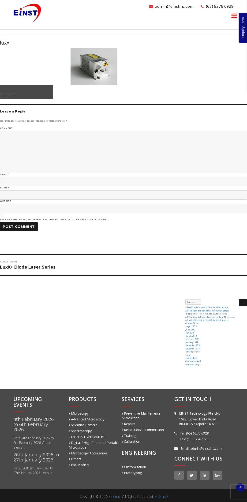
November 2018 (192, 347)
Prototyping (132, 471)
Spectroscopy (80, 429)
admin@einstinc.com (171, 6)
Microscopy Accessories (88, 451)
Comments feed (192, 359)
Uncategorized (192, 350)
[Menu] (234, 15)
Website (5, 201)
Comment (6, 128)
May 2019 (190, 332)
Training (129, 434)
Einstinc (115, 494)
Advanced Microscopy (86, 417)
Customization (134, 465)
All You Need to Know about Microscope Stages (206, 310)
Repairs (128, 422)
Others (75, 457)
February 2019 (192, 338)
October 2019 (191, 323)
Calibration (131, 440)
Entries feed (191, 356)
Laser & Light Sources (87, 435)
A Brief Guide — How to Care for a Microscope (206, 307)
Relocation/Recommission (143, 428)
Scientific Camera (83, 423)
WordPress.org (192, 362)
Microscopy (79, 411)
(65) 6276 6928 (217, 6)
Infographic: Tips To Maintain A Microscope (206, 313)
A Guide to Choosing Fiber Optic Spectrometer (206, 319)
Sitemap (161, 494)
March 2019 (191, 335)
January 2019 (191, 341)
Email (4, 188)
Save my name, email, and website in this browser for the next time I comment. (54, 219)
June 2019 (190, 329)
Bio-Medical (79, 463)
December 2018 (192, 344)
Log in (188, 353)
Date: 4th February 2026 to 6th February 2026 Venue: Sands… (33, 441)
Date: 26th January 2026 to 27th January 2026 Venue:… (34, 468)
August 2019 (191, 326)
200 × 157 (4, 98)
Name (4, 174)
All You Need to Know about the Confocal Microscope (209, 316)
